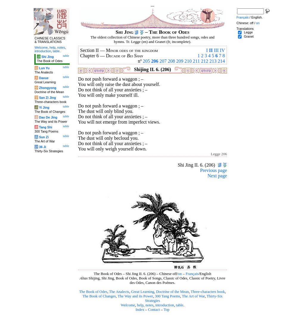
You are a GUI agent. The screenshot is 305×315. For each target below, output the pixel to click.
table (179, 305)
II (211, 50)
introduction (164, 305)
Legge (248, 32)
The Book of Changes (99, 296)
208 (171, 61)
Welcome (128, 305)
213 (213, 61)
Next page (217, 175)
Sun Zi (44, 137)
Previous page (213, 170)
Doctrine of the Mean (172, 292)
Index (140, 310)
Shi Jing (47, 57)
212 (204, 61)
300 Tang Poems (167, 296)
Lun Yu (44, 68)
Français (192, 274)
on (180, 274)
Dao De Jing (48, 117)
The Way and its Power (135, 296)
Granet (249, 36)
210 (188, 61)
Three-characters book (208, 292)
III (216, 50)
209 (179, 61)
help (140, 305)
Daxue (44, 78)
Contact (154, 310)
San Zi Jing (47, 97)
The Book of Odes (93, 292)
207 (163, 61)
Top (166, 310)
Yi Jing (44, 107)
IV (222, 50)
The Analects (119, 292)
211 (196, 61)
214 (221, 61)
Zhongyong (47, 88)
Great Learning (142, 292)
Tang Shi (45, 127)
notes (149, 305)
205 (146, 61)
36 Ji (42, 147)
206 (154, 61)
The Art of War (193, 296)
